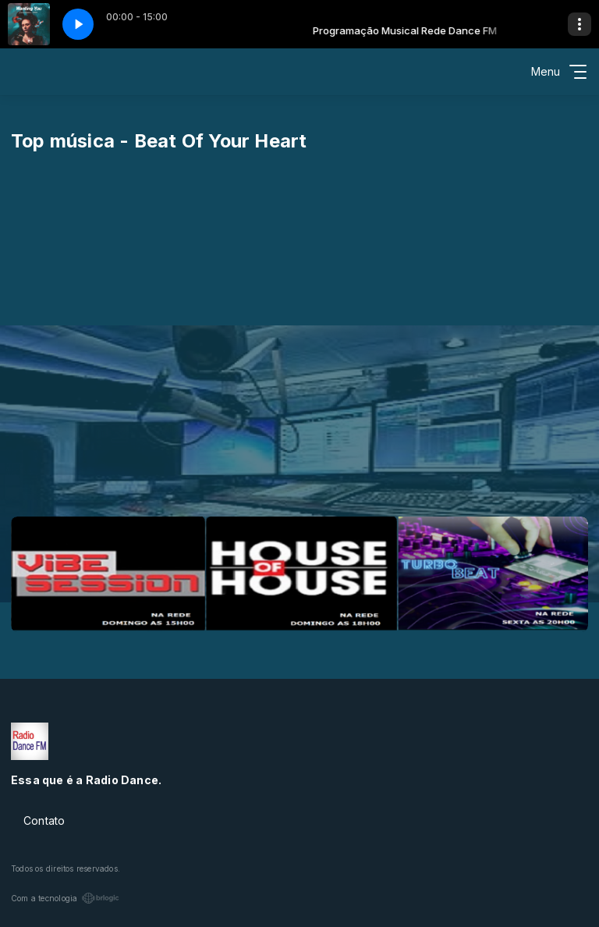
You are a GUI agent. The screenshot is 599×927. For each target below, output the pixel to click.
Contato (44, 820)
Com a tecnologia (65, 898)
